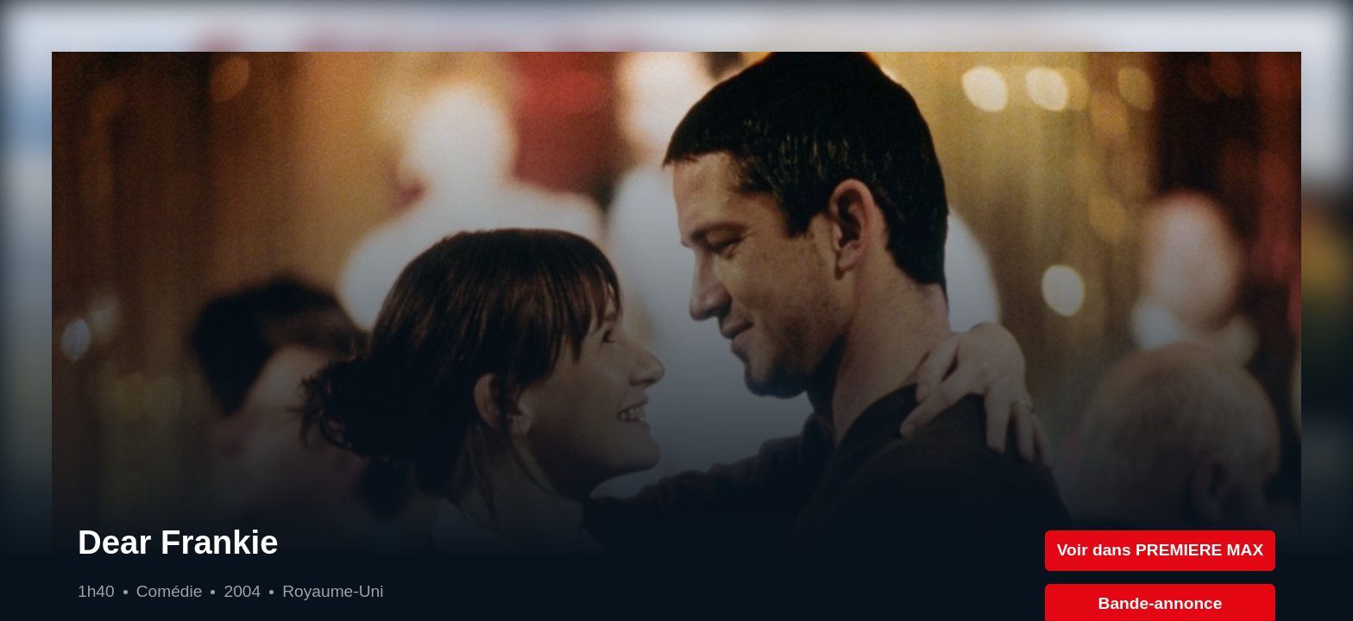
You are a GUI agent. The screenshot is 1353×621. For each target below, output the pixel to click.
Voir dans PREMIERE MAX (1160, 550)
